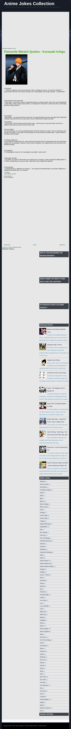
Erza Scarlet (43, 532)
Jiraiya (42, 583)
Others (42, 648)
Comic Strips (43, 515)
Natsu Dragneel (44, 631)
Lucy (41, 603)
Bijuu (41, 498)
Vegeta (42, 702)
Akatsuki (42, 481)
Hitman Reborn (44, 560)
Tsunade (42, 696)
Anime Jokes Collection (29, 3)
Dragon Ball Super (45, 524)
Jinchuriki (42, 580)
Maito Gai (43, 611)
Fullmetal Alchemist (45, 541)
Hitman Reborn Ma (45, 563)
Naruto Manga (44, 628)
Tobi (41, 688)
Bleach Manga (44, 504)
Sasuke (42, 665)
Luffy (41, 609)
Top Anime (43, 691)
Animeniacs (43, 487)
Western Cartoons (45, 708)
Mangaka (42, 620)
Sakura (42, 662)
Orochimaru (43, 645)
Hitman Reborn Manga (46, 566)
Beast (41, 495)
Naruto (42, 626)
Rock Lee (42, 660)
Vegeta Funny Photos (53, 360)
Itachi (41, 577)
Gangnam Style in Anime (54, 344)
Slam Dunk (43, 677)
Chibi (41, 509)
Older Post (62, 245)
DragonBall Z (44, 526)
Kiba (41, 589)
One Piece (43, 637)
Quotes (14, 174)
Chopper (42, 512)
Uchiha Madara (44, 699)
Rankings (42, 657)
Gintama (42, 543)
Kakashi (42, 586)
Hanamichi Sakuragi (46, 552)
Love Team (43, 600)
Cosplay (42, 521)
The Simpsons (44, 685)
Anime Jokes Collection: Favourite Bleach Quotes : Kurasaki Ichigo (29, 725)
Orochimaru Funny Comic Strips (56, 373)
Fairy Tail (42, 535)
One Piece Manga (45, 640)
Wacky (42, 705)
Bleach (10, 174)
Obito (41, 634)
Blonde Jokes (44, 507)
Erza (41, 529)
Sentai (42, 668)
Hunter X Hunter (44, 575)
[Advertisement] (18, 30)
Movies (42, 623)
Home (34, 245)
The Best (42, 682)
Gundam (42, 546)
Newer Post (7, 245)
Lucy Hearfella (44, 606)
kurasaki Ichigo (44, 594)
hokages (42, 569)
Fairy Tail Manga (44, 538)
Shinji (41, 671)
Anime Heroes (44, 484)
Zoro (41, 711)
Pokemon (42, 651)
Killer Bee (43, 592)
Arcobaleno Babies (45, 490)
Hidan (41, 555)
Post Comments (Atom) (15, 247)
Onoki (41, 643)
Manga (42, 617)
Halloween (43, 549)
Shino (41, 674)
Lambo (42, 597)
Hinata (42, 558)
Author (42, 492)
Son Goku (43, 679)
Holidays (42, 572)
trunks (41, 694)
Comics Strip (43, 518)
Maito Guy (43, 614)
